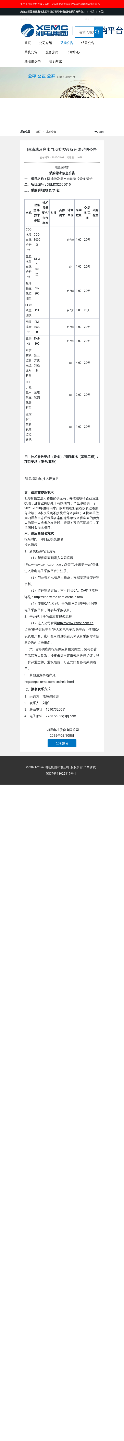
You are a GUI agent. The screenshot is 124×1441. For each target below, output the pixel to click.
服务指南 (52, 52)
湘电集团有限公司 (57, 767)
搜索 (97, 34)
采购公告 (66, 43)
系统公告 (30, 52)
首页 (27, 43)
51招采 (91, 11)
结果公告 (87, 43)
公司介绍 (45, 43)
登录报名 (62, 743)
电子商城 (55, 61)
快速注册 (99, 19)
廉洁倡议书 (32, 61)
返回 (99, 131)
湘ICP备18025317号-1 (61, 773)
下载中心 (73, 52)
